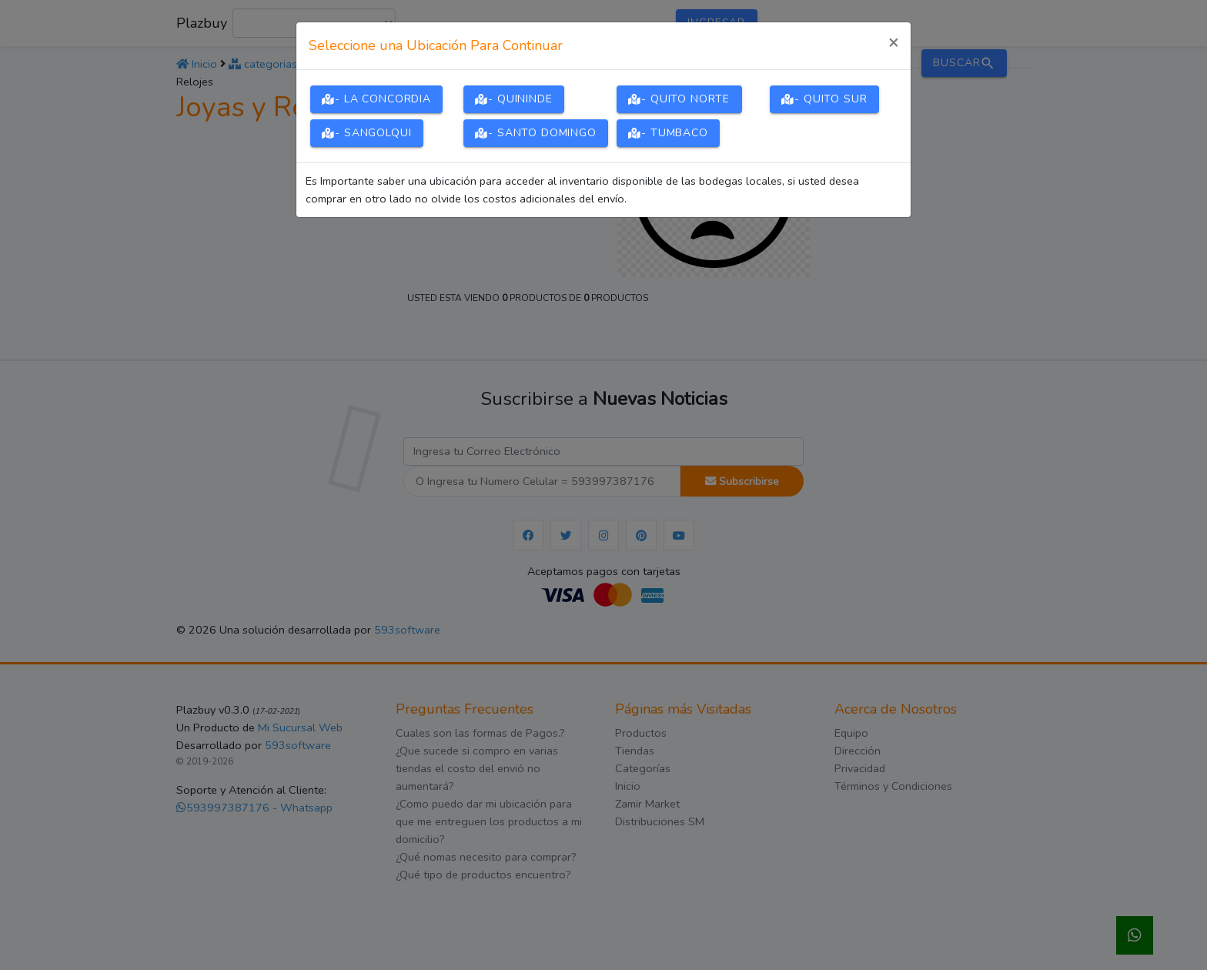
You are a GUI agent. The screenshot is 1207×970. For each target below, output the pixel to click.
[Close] (893, 43)
